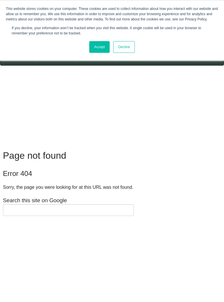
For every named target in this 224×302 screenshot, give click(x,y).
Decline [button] (124, 47)
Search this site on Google (35, 200)
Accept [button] (99, 47)
